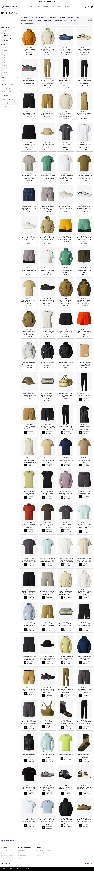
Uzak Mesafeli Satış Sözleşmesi (43, 850)
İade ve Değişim (22, 853)
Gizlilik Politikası (5, 853)
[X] (9, 863)
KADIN (38, 7)
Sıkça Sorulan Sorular (23, 850)
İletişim (20, 858)
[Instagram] (6, 863)
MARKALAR (68, 7)
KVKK (2, 858)
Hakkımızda (4, 850)
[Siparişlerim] (88, 7)
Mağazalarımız (22, 855)
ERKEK (31, 7)
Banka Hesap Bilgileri (41, 853)
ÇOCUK (46, 7)
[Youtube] (13, 863)
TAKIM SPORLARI (57, 7)
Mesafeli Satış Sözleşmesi (7, 855)
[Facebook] (2, 863)
